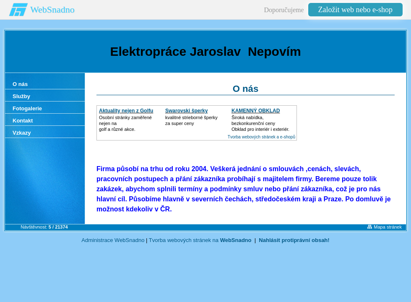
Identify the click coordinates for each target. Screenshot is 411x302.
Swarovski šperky (186, 111)
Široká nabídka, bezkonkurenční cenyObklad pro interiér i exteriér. (260, 123)
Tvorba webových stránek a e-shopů (261, 137)
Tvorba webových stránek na (200, 240)
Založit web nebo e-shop (355, 9)
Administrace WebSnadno (112, 240)
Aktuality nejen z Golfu (126, 111)
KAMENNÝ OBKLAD (256, 111)
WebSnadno (52, 9)
